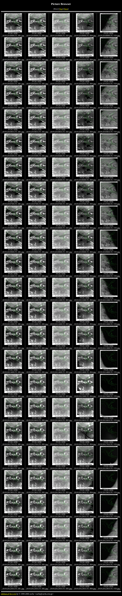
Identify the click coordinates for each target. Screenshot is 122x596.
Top (60, 9)
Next (66, 9)
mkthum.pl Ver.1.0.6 (9, 594)
